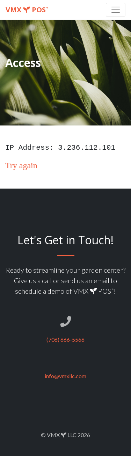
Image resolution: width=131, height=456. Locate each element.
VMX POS (27, 9)
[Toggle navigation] (115, 10)
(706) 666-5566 (65, 339)
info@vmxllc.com (65, 376)
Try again (21, 165)
